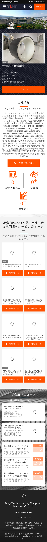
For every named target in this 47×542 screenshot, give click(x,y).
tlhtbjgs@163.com (10, 2)
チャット (39, 7)
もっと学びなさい (24, 163)
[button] (19, 26)
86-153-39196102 (37, 2)
